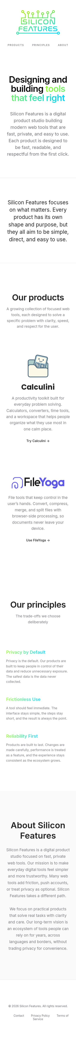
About (63, 45)
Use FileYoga (36, 541)
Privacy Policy (40, 1015)
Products (16, 45)
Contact (19, 1015)
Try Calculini (36, 442)
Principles (41, 45)
